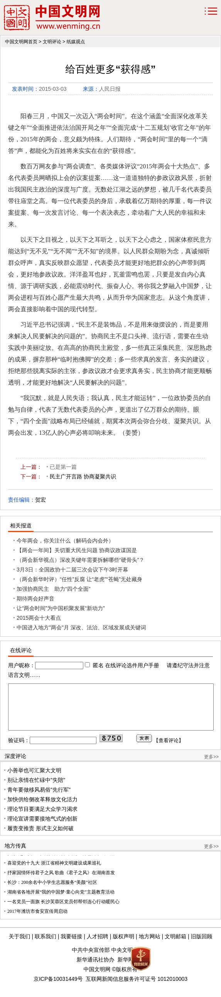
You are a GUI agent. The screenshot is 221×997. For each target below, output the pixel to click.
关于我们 (19, 946)
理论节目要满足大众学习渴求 (42, 818)
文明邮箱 (175, 946)
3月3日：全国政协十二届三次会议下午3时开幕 (72, 569)
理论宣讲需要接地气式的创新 (42, 828)
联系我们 (45, 946)
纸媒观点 (75, 41)
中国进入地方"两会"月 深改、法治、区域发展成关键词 (81, 627)
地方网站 (149, 946)
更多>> (211, 766)
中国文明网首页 (21, 41)
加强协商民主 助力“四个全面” (53, 589)
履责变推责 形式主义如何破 (40, 837)
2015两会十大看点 (39, 618)
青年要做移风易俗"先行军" (39, 799)
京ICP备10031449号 (58, 988)
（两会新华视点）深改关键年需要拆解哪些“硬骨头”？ (80, 560)
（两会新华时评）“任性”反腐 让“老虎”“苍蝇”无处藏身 (79, 579)
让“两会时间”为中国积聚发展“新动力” (61, 608)
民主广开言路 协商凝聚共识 (83, 476)
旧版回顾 (201, 946)
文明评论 (52, 41)
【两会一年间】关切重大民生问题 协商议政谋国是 (77, 550)
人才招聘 (97, 946)
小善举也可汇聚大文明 (34, 780)
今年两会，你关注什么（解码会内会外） (65, 540)
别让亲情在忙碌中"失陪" (36, 789)
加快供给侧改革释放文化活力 (42, 808)
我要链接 (71, 946)
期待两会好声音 (35, 598)
